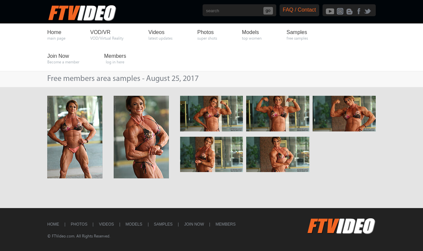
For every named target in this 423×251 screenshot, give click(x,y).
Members (225, 224)
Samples (163, 224)
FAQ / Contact (299, 10)
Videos (106, 224)
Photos (79, 224)
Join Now (194, 224)
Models (134, 224)
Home (53, 224)
